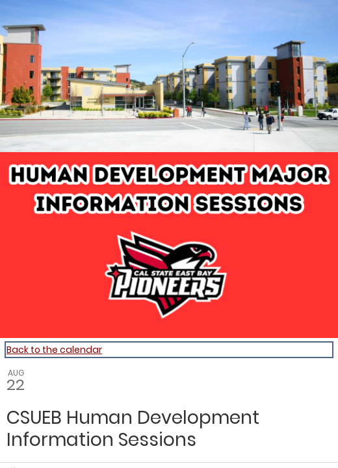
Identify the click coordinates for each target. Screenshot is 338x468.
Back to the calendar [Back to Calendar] (54, 349)
